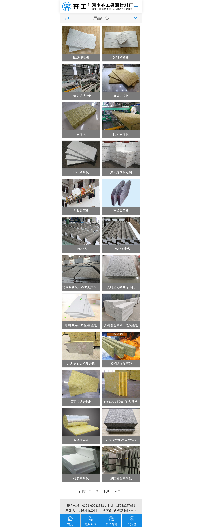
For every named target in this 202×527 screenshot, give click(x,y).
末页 (117, 491)
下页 (106, 491)
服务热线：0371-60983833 (85, 505)
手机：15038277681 (121, 505)
